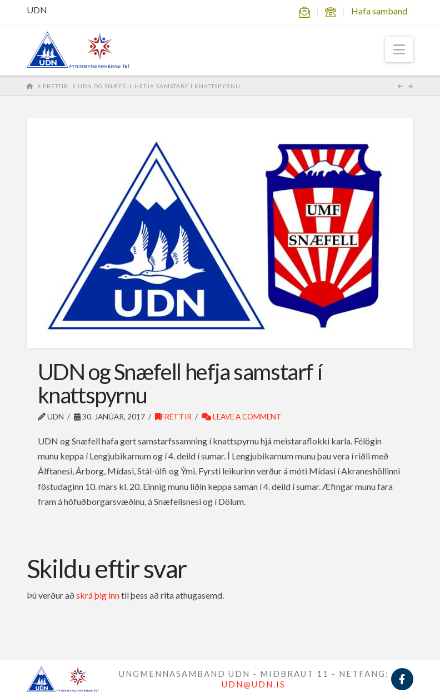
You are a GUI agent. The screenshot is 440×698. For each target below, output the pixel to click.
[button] (399, 49)
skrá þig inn (97, 595)
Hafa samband (379, 11)
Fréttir (173, 416)
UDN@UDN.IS (254, 684)
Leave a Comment (242, 416)
